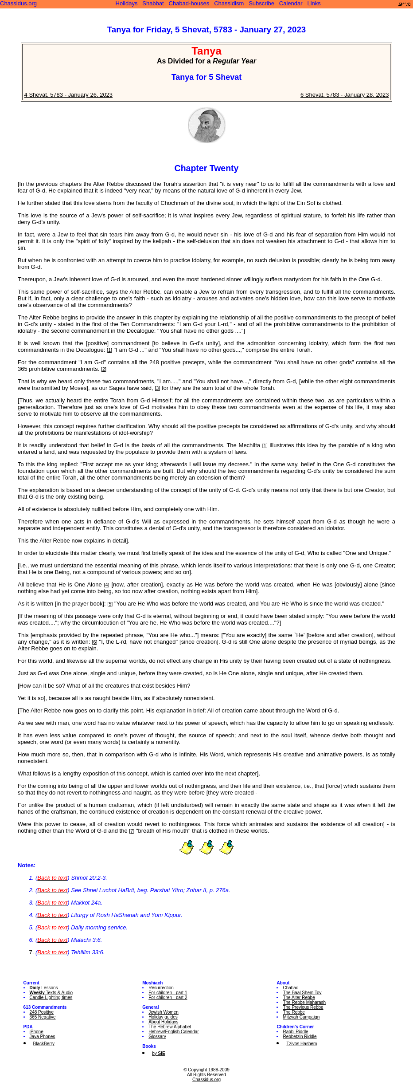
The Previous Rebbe (303, 1007)
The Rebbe (293, 1012)
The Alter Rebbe (299, 997)
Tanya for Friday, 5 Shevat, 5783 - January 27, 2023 (206, 29)
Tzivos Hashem (301, 1043)
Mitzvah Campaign (301, 1017)
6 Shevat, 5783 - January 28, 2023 (344, 94)
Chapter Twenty (207, 168)
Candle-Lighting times (51, 997)
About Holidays (163, 1021)
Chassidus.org (18, 3)
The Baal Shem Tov (302, 992)
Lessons (44, 987)
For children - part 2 (167, 997)
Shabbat (153, 3)
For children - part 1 (167, 992)
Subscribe (261, 3)
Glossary (157, 1036)
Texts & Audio (51, 992)
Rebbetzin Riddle (299, 1036)
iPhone (36, 1031)
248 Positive (42, 1012)
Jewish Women (163, 1012)
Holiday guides (163, 1017)
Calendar (291, 3)
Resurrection (161, 987)
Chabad (290, 987)
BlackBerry (44, 1043)
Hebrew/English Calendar (173, 1031)
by (158, 1053)
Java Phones (42, 1036)
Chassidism (229, 3)
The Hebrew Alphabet (169, 1026)
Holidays (127, 3)
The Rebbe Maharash (304, 1002)
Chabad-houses (189, 3)
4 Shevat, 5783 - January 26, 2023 (68, 94)
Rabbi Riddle (295, 1031)
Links (313, 3)
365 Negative (43, 1017)
